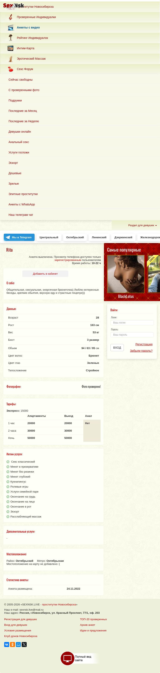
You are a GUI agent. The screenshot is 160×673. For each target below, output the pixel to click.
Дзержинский (123, 237)
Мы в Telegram (22, 237)
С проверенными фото (24, 90)
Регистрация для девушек (20, 619)
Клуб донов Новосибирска (20, 636)
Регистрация (143, 344)
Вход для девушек (15, 624)
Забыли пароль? (141, 350)
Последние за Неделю (24, 121)
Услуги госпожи (19, 152)
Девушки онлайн (20, 131)
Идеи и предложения (93, 630)
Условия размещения (17, 630)
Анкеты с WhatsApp (22, 204)
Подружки (15, 100)
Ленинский (99, 237)
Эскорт (13, 162)
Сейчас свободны (20, 79)
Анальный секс (19, 142)
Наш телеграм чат (21, 214)
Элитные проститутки (23, 194)
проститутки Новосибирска (59, 604)
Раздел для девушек (142, 225)
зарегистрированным (68, 260)
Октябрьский (75, 237)
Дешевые (15, 173)
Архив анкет (87, 624)
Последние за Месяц (23, 110)
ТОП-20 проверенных (93, 619)
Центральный (49, 237)
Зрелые (14, 183)
